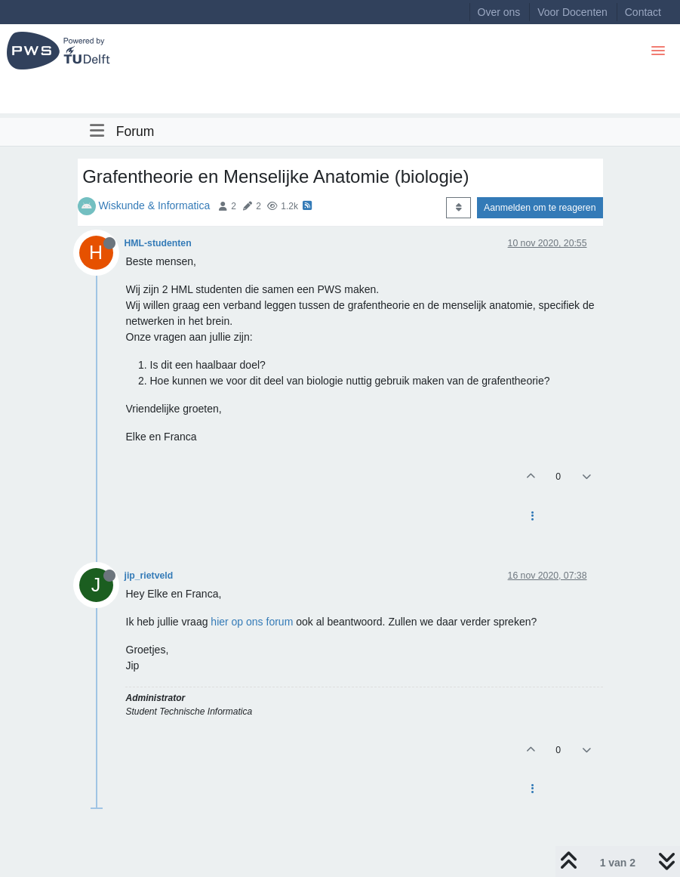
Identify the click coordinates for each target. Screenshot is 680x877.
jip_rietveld (149, 575)
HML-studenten (158, 243)
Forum (135, 131)
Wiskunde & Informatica (154, 205)
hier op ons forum (252, 622)
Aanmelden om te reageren (539, 207)
